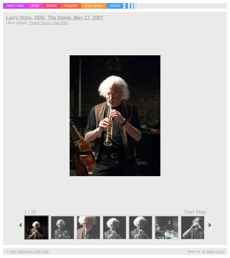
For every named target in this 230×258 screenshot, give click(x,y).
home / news (15, 5)
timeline (51, 5)
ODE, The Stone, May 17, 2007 (68, 17)
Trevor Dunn (40, 23)
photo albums (94, 5)
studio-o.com (215, 251)
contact (115, 5)
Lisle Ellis (59, 23)
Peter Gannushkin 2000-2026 (29, 251)
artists (35, 5)
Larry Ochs (18, 17)
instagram (70, 5)
